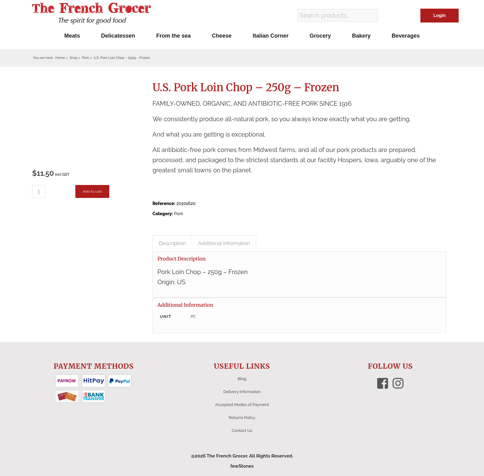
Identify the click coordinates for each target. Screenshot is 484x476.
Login (439, 15)
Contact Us (242, 430)
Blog (242, 378)
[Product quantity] (38, 191)
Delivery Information (242, 391)
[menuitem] (72, 35)
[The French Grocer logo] (91, 14)
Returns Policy (242, 417)
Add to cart (92, 191)
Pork (178, 213)
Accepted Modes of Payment (242, 404)
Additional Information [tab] (224, 243)
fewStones (242, 466)
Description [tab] (172, 243)
